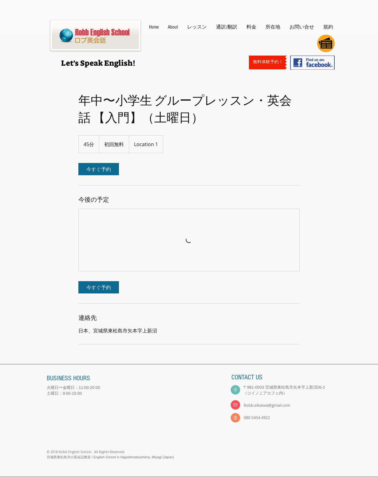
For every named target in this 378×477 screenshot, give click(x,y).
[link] (98, 169)
